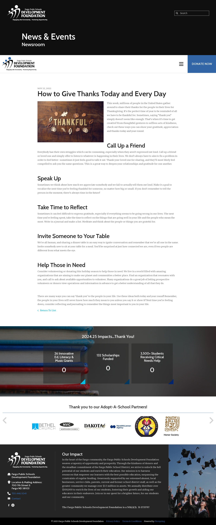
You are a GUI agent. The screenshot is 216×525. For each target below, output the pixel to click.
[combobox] (191, 13)
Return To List (48, 310)
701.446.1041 (19, 493)
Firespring (160, 521)
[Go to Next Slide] (211, 420)
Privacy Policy (113, 521)
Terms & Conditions (132, 521)
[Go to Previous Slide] (4, 420)
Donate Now (202, 64)
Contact (16, 498)
